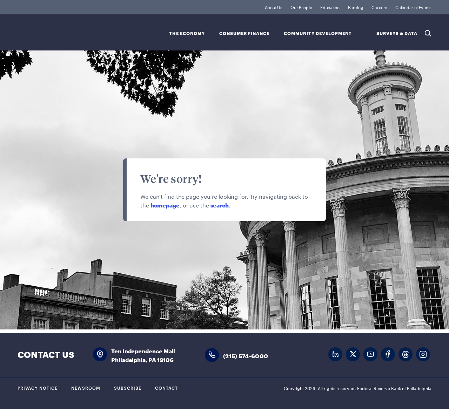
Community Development (318, 33)
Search (428, 33)
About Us (273, 7)
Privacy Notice (38, 387)
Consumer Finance (244, 33)
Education (329, 7)
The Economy (187, 33)
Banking (355, 7)
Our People (301, 7)
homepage (165, 205)
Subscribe (127, 387)
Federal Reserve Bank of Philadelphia (75, 31)
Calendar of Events (413, 7)
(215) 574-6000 (245, 356)
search (219, 205)
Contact (166, 387)
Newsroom (85, 387)
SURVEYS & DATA (396, 33)
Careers (379, 7)
